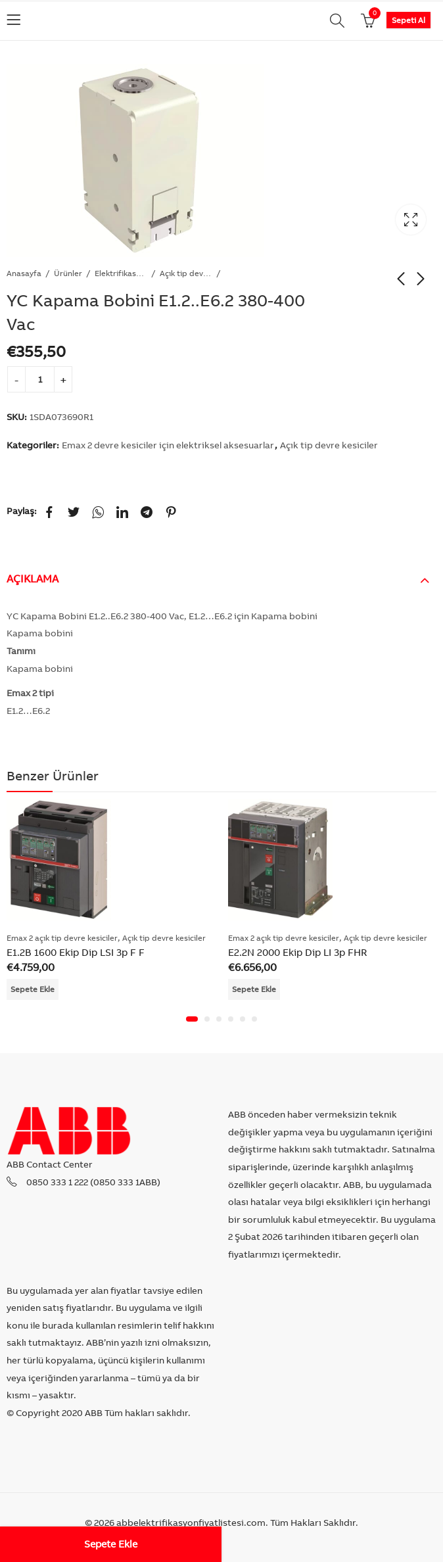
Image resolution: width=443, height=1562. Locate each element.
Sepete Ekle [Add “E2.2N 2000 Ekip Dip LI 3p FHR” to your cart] (254, 989)
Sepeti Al (408, 20)
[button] (192, 1019)
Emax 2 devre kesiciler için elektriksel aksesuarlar (168, 445)
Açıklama (32, 578)
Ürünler (68, 273)
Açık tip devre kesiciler (186, 273)
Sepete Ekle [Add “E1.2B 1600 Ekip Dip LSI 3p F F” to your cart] (33, 989)
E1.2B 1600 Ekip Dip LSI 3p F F (76, 951)
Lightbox (411, 219)
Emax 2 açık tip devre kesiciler (62, 938)
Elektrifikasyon (121, 273)
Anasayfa (24, 273)
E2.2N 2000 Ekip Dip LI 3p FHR (297, 951)
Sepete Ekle (110, 1544)
